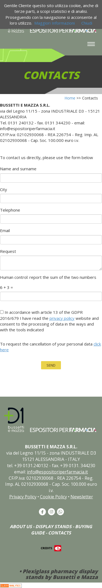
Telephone (10, 210)
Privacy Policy (22, 497)
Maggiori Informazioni (54, 23)
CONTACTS (59, 533)
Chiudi (86, 23)
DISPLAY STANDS (53, 526)
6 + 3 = (6, 287)
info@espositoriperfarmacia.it (57, 472)
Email (5, 230)
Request (8, 251)
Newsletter (81, 497)
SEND (51, 365)
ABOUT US (21, 526)
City (3, 189)
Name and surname (18, 168)
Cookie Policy (53, 497)
